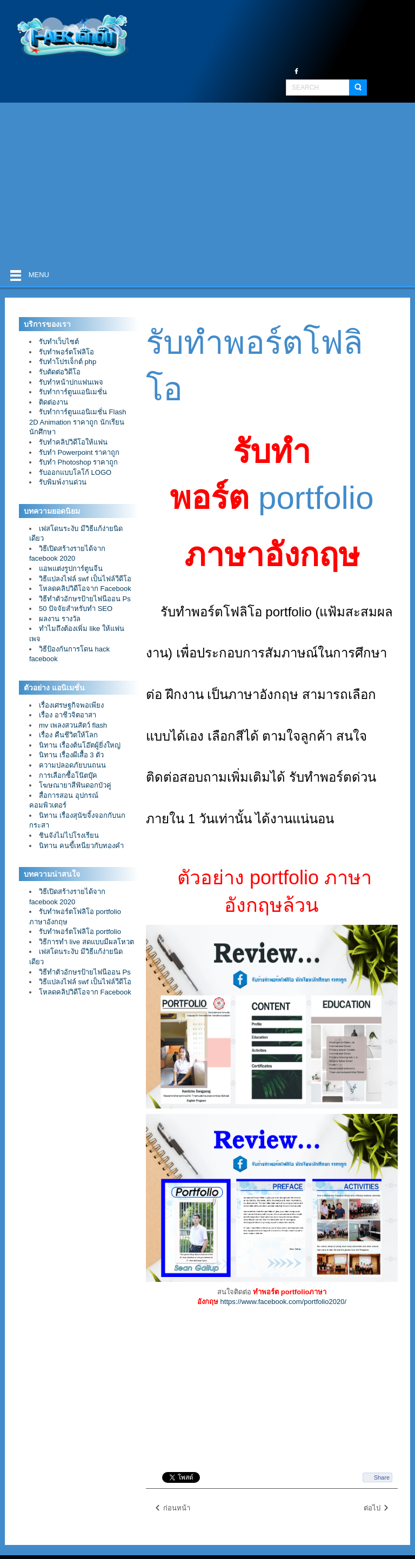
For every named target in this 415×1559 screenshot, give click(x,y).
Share (382, 1477)
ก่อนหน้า (172, 1508)
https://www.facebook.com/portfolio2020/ (283, 1302)
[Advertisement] (207, 183)
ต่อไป (377, 1508)
